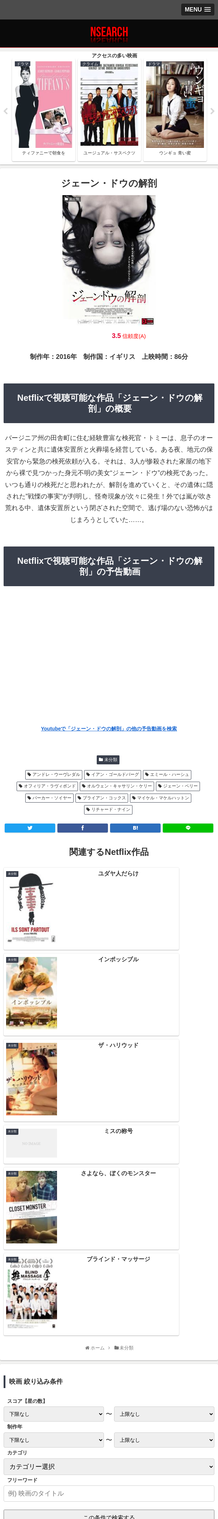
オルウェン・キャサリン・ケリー (119, 787)
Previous (5, 111)
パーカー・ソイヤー (51, 799)
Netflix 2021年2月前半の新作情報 (109, 1266)
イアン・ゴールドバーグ (115, 775)
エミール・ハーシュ (169, 775)
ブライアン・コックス (104, 799)
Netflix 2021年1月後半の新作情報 (109, 1281)
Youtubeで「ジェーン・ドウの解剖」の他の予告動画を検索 (109, 730)
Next (212, 111)
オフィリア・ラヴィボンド (50, 787)
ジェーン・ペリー (180, 787)
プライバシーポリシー (38, 1471)
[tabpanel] (43, 110)
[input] (109, 1190)
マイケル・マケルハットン (163, 799)
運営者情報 (179, 1471)
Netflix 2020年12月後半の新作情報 (109, 1313)
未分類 (110, 760)
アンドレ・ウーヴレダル (56, 775)
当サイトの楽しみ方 (109, 1471)
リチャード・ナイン (110, 810)
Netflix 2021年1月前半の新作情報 (109, 1297)
